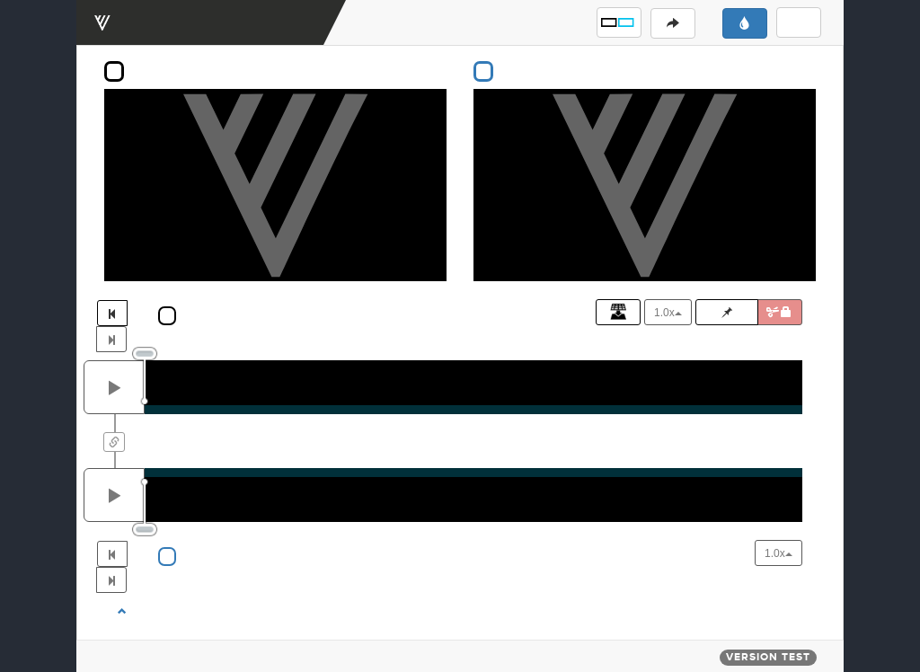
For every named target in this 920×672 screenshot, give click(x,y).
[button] (619, 22)
